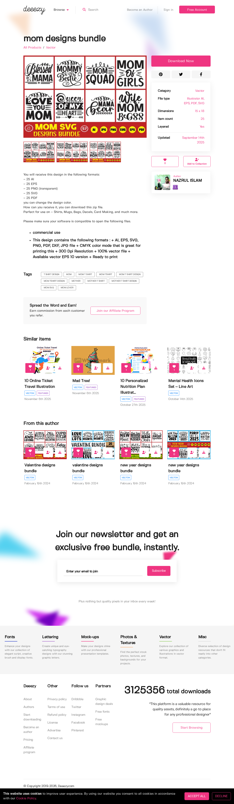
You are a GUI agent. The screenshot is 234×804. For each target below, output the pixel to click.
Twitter (76, 707)
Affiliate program (29, 750)
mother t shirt (96, 281)
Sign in (168, 10)
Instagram (78, 715)
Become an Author (142, 10)
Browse (65, 10)
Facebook (78, 722)
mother (76, 281)
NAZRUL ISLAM (187, 181)
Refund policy (56, 715)
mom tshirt (105, 274)
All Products (32, 47)
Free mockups (101, 722)
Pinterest (77, 730)
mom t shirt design (129, 274)
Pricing (28, 740)
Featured (43, 393)
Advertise (54, 730)
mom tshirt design (54, 281)
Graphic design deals (104, 702)
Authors (28, 707)
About (27, 699)
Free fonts (102, 711)
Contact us (54, 738)
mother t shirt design (124, 281)
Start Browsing (192, 727)
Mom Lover (67, 288)
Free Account (197, 9)
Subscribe (156, 571)
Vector (51, 47)
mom (69, 274)
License (52, 722)
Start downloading (32, 717)
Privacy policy (56, 699)
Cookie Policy (26, 798)
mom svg (49, 288)
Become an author (31, 730)
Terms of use (56, 707)
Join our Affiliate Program (113, 310)
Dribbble (77, 699)
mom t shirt (85, 274)
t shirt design (51, 274)
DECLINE (221, 796)
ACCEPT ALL (197, 796)
